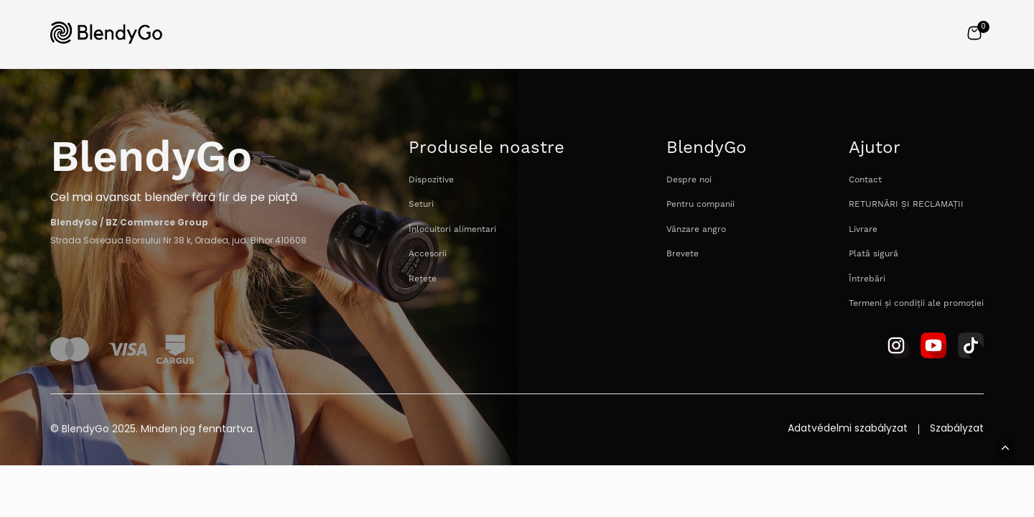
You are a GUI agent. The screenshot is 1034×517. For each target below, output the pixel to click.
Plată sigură (873, 253)
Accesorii (428, 253)
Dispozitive (431, 179)
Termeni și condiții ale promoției (916, 303)
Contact (865, 179)
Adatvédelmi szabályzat (848, 429)
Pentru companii (700, 204)
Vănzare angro (696, 229)
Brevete (682, 253)
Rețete (423, 279)
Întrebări (867, 279)
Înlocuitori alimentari (452, 229)
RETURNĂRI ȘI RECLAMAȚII (906, 204)
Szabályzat (957, 429)
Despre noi (689, 179)
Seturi (421, 204)
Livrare (863, 229)
